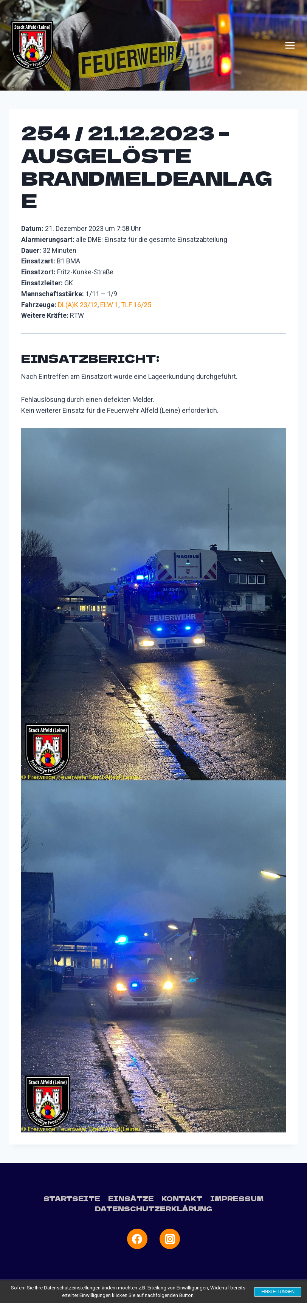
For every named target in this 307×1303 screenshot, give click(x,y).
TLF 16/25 (136, 305)
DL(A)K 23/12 (78, 305)
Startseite (71, 1198)
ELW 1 (109, 305)
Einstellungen (276, 1291)
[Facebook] (137, 1239)
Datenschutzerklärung (153, 1208)
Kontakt (181, 1198)
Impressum (237, 1198)
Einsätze (131, 1198)
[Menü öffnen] (290, 45)
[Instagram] (170, 1239)
